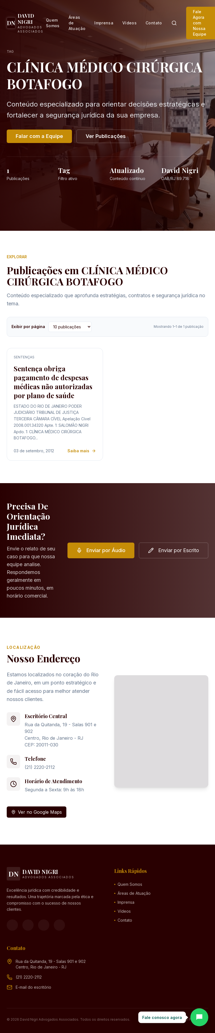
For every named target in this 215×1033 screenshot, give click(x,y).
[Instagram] (28, 925)
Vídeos (129, 22)
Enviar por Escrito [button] (173, 550)
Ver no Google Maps (36, 812)
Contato (154, 22)
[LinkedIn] (59, 925)
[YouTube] (43, 925)
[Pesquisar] (174, 23)
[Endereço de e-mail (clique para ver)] (33, 987)
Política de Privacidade (189, 1019)
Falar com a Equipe (39, 136)
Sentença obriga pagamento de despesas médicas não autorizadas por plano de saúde (53, 382)
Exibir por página (28, 326)
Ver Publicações (106, 136)
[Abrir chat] (199, 1017)
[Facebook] (12, 925)
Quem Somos (53, 23)
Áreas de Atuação (77, 23)
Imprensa (103, 22)
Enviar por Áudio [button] (100, 550)
